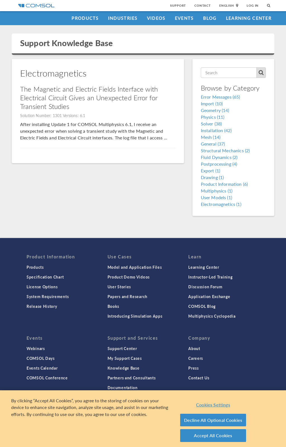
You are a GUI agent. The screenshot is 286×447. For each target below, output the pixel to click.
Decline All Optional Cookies (213, 421)
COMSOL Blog (202, 306)
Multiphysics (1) (216, 190)
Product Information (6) (224, 184)
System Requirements (48, 296)
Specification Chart (45, 277)
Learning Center (248, 18)
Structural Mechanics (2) (225, 150)
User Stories (119, 286)
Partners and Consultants (132, 378)
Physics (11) (213, 117)
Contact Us (198, 378)
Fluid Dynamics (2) (219, 157)
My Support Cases (125, 358)
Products (85, 18)
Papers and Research (127, 296)
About (194, 348)
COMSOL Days (41, 358)
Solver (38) (211, 123)
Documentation (123, 387)
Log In (253, 5)
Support (178, 5)
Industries (123, 18)
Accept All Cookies (213, 437)
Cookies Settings (213, 406)
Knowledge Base (124, 368)
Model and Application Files (135, 267)
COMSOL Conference (47, 378)
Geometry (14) (215, 110)
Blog (210, 18)
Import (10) (212, 103)
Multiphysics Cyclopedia (211, 316)
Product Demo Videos (129, 277)
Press (193, 368)
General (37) (213, 144)
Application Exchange (209, 296)
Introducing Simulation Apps (135, 316)
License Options (42, 286)
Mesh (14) (210, 137)
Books (114, 306)
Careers (195, 358)
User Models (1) (216, 197)
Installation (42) (216, 130)
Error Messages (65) (220, 97)
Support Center (122, 348)
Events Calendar (42, 368)
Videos (156, 18)
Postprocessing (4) (219, 164)
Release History (42, 306)
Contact (202, 5)
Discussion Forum (205, 286)
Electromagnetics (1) (221, 204)
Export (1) (210, 170)
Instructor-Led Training (210, 277)
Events (184, 18)
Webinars (36, 348)
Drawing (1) (212, 177)
